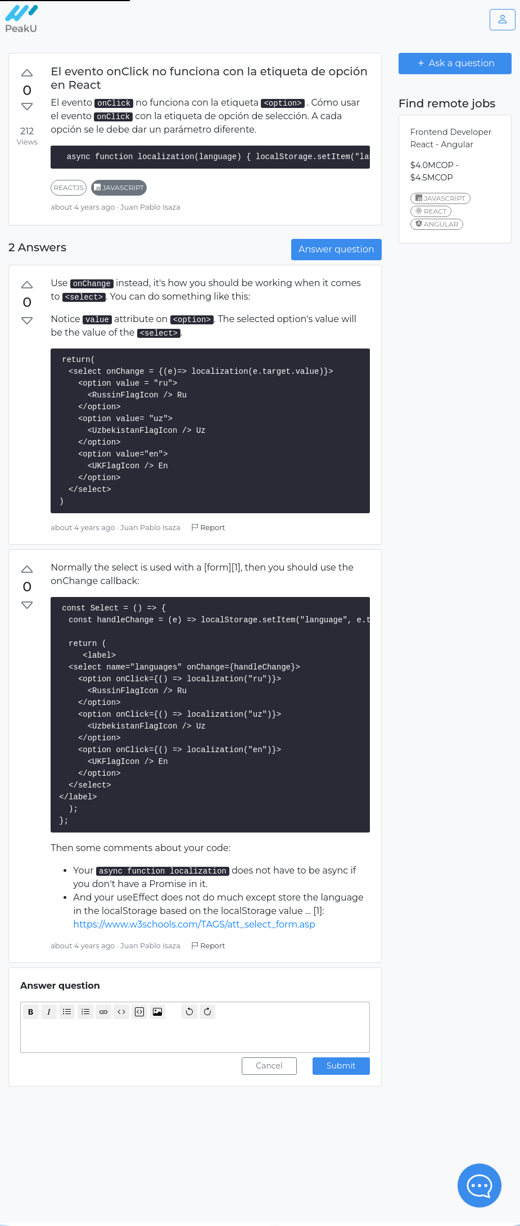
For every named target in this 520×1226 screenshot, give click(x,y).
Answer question (336, 249)
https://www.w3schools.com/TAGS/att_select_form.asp (194, 924)
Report (208, 527)
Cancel (269, 1066)
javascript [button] (119, 187)
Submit (341, 1066)
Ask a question (455, 63)
